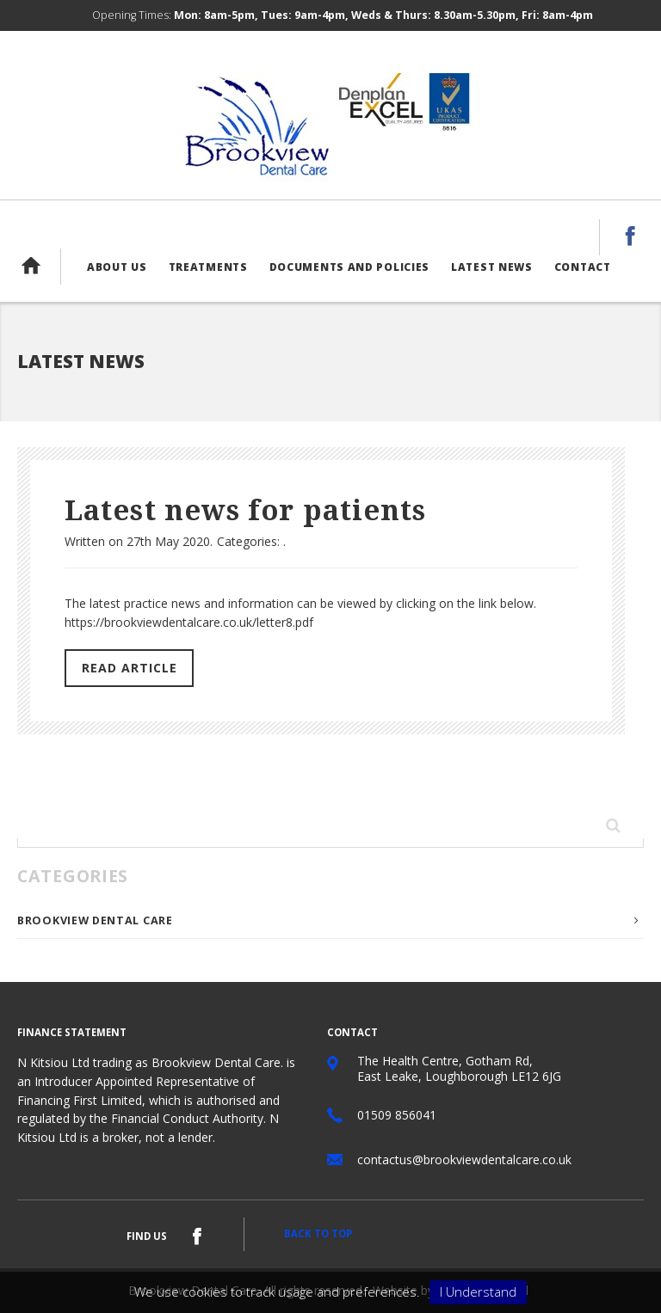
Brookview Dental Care (95, 920)
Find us (147, 1236)
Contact (582, 266)
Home (38, 266)
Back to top (318, 1233)
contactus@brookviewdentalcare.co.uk (464, 1159)
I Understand (478, 1291)
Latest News (492, 266)
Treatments (208, 266)
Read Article (129, 668)
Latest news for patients (245, 510)
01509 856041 (396, 1115)
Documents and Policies (349, 266)
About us (117, 266)
